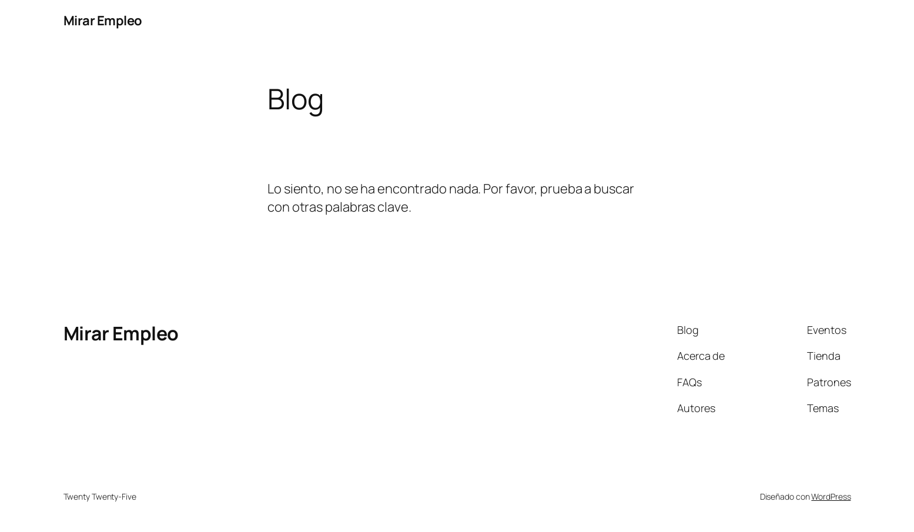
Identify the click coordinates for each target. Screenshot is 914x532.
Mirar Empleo (102, 20)
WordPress (831, 496)
